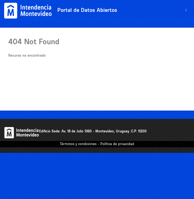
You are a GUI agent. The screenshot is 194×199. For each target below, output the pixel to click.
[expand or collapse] (186, 10)
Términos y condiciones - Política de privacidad (97, 144)
